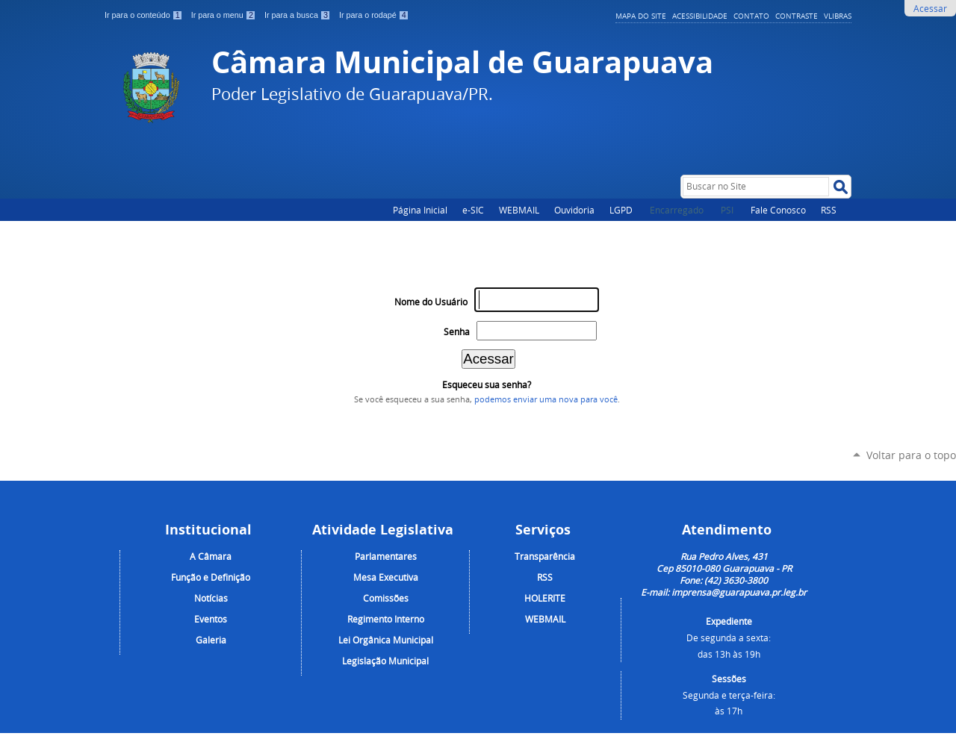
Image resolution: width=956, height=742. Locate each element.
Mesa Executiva (385, 577)
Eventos (210, 619)
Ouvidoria (574, 210)
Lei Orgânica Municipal (385, 640)
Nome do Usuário (431, 302)
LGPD (621, 210)
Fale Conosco (778, 210)
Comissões (386, 598)
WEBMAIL (519, 210)
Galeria (211, 640)
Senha (457, 331)
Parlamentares (386, 556)
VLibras (837, 15)
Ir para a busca (298, 14)
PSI (728, 210)
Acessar (930, 8)
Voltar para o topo (911, 455)
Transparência (545, 556)
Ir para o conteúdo (145, 14)
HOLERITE (544, 598)
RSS (828, 210)
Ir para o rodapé (374, 14)
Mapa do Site (640, 15)
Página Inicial (420, 210)
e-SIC (473, 210)
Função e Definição (210, 577)
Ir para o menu (224, 14)
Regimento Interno (385, 619)
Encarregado (678, 210)
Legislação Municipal (385, 661)
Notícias (211, 598)
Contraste (796, 15)
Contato (751, 15)
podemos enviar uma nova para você (546, 399)
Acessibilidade (699, 15)
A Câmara (211, 556)
